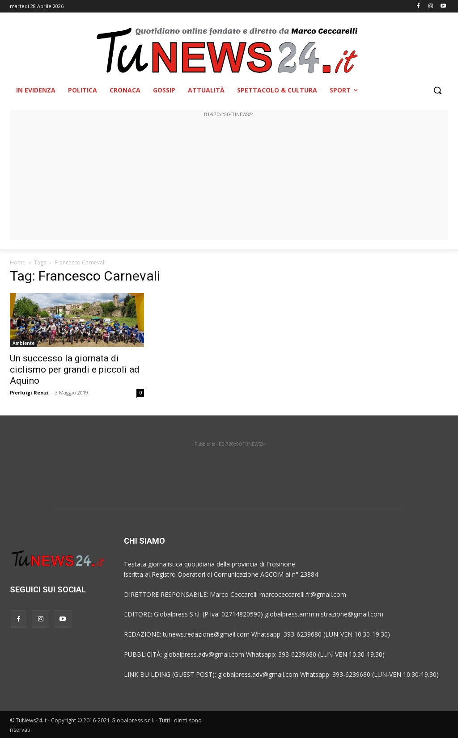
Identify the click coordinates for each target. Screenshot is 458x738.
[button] (437, 90)
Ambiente (23, 343)
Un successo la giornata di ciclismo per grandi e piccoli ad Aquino (75, 369)
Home (17, 262)
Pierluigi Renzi (29, 392)
